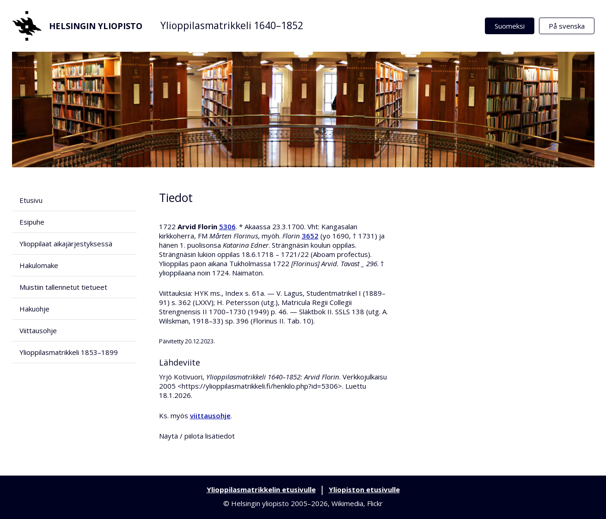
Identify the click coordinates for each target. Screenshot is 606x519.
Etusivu (31, 200)
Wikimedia (347, 503)
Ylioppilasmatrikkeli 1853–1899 (68, 352)
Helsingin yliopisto (77, 26)
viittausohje (210, 415)
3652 (310, 235)
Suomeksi (510, 26)
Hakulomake (38, 265)
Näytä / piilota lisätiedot (197, 435)
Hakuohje (34, 308)
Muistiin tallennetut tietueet (63, 287)
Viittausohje (38, 330)
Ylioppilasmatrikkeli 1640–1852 (231, 25)
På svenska (567, 26)
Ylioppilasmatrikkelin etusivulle (261, 489)
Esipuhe (31, 221)
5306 (227, 226)
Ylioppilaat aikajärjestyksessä (65, 243)
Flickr (375, 503)
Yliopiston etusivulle (364, 489)
